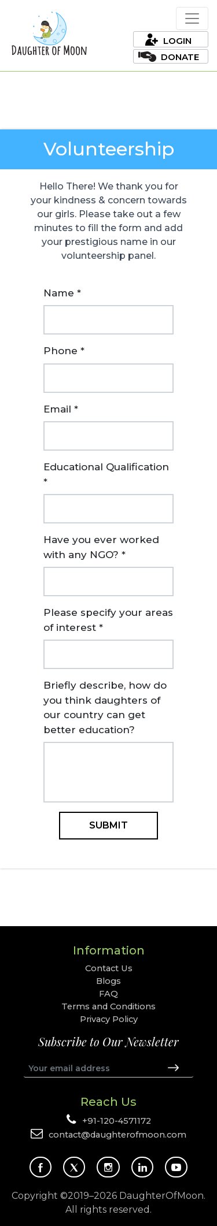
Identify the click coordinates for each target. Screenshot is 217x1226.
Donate (180, 56)
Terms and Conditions (108, 1006)
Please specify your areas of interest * (108, 620)
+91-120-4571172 (116, 1121)
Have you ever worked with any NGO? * (101, 547)
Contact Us (109, 968)
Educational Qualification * (106, 474)
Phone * (63, 350)
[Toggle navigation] (192, 18)
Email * (60, 409)
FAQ (108, 994)
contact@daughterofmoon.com (117, 1135)
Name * (62, 293)
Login (177, 40)
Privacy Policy (109, 1019)
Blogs (108, 981)
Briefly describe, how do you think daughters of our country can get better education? (105, 707)
